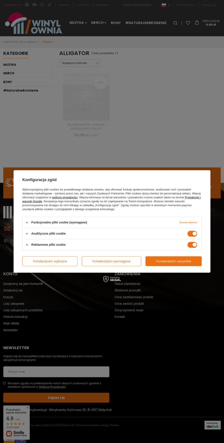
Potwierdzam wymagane (112, 261)
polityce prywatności (65, 197)
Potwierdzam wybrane (50, 261)
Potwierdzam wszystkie (173, 261)
